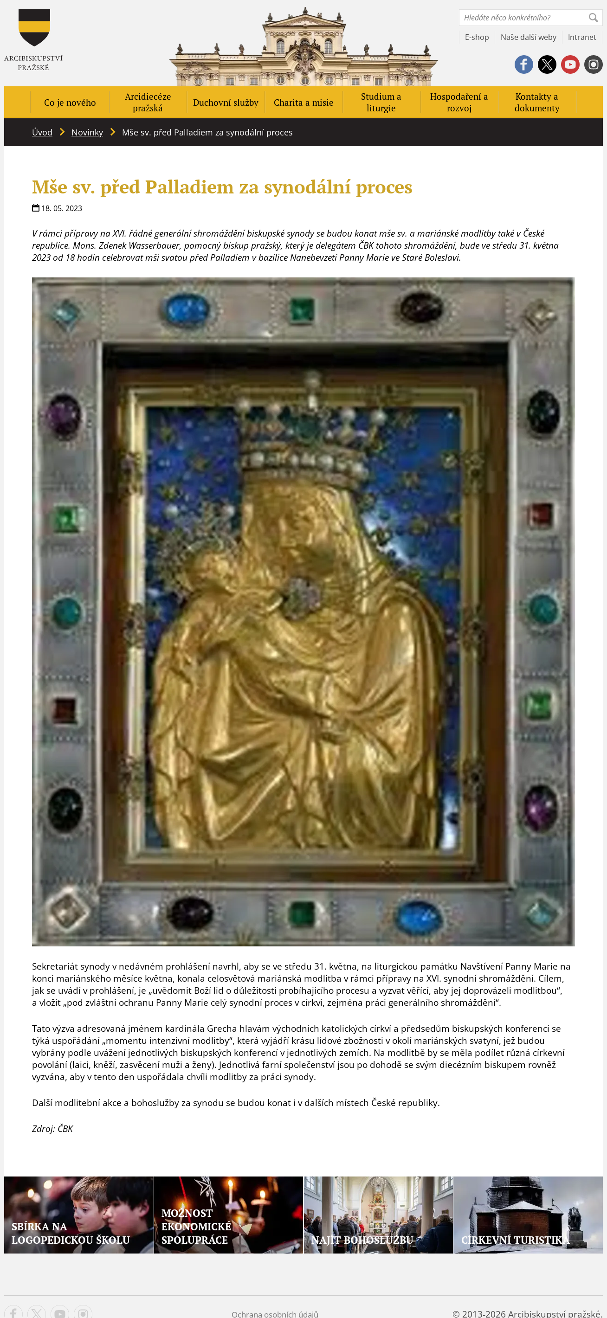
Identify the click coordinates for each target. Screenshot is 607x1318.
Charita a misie (304, 102)
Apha (33, 39)
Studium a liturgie (381, 102)
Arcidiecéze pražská (148, 102)
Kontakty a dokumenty (537, 102)
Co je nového (70, 102)
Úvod (42, 132)
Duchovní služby (225, 102)
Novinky (87, 132)
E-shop (477, 37)
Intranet (582, 37)
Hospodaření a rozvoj (459, 102)
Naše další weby (528, 37)
